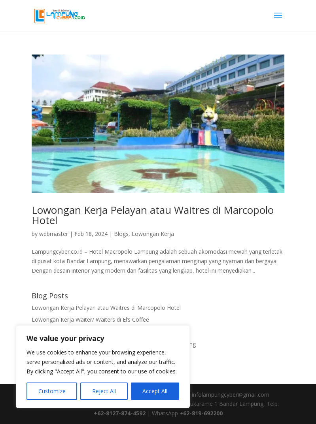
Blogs (121, 233)
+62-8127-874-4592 (120, 413)
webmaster (53, 233)
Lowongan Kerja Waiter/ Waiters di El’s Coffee (90, 319)
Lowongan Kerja (153, 233)
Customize (52, 391)
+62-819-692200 (201, 413)
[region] (103, 366)
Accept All (154, 391)
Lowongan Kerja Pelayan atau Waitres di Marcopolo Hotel (153, 215)
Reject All (104, 391)
